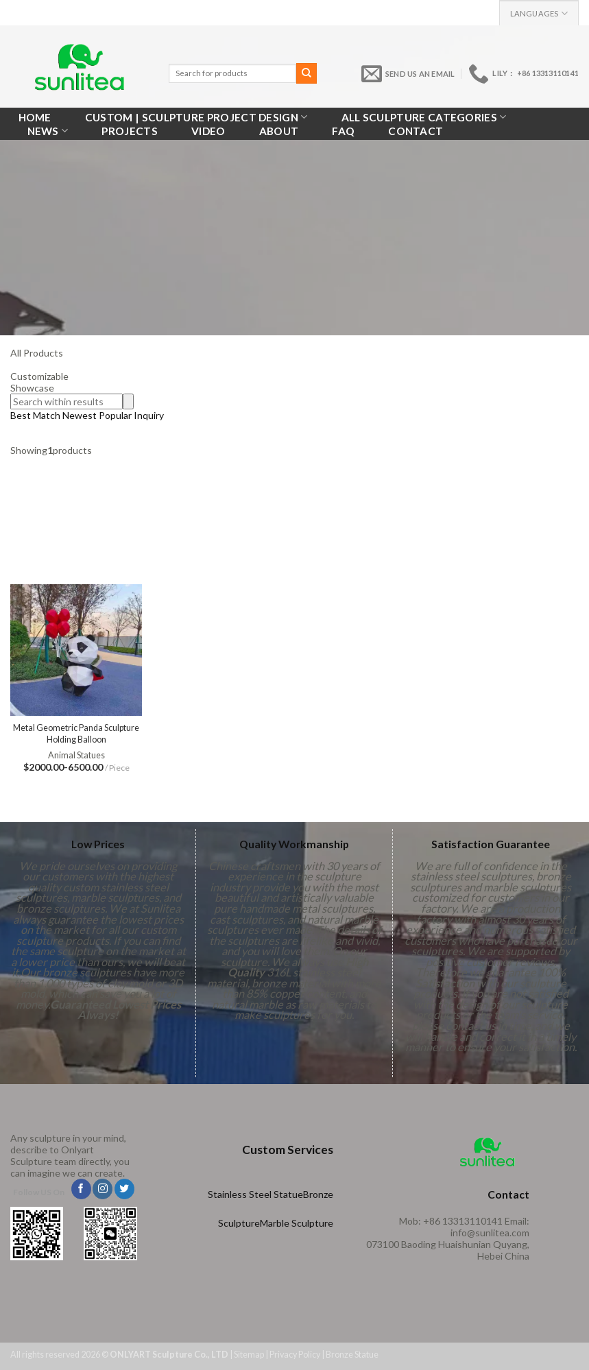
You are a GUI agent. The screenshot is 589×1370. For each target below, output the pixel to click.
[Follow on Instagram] (102, 1189)
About (279, 131)
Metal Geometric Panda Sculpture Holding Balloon (76, 733)
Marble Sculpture (296, 1223)
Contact (415, 131)
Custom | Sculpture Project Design (196, 116)
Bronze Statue (352, 1354)
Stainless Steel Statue (255, 1194)
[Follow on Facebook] (81, 1189)
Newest (79, 415)
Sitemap (249, 1354)
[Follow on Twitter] (124, 1189)
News (48, 130)
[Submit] (306, 73)
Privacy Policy (294, 1354)
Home (35, 117)
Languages (539, 13)
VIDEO (208, 131)
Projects (129, 131)
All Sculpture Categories (424, 116)
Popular (116, 415)
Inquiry (149, 415)
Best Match (35, 415)
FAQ (343, 131)
